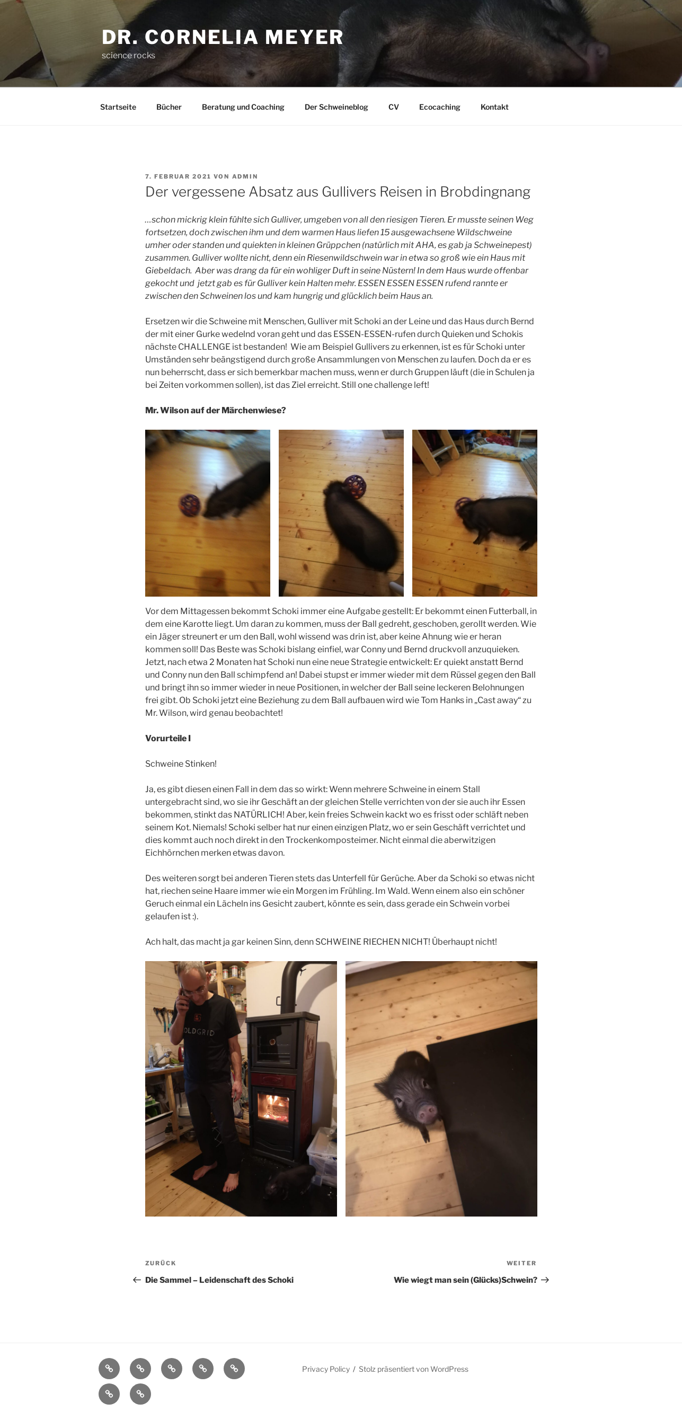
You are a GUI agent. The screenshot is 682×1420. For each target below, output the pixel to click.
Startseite (118, 106)
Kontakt (495, 106)
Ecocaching (439, 106)
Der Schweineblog (336, 106)
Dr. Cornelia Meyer (223, 37)
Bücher (169, 106)
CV (393, 106)
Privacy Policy (326, 1368)
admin (245, 176)
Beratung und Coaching (243, 106)
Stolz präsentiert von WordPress (413, 1368)
